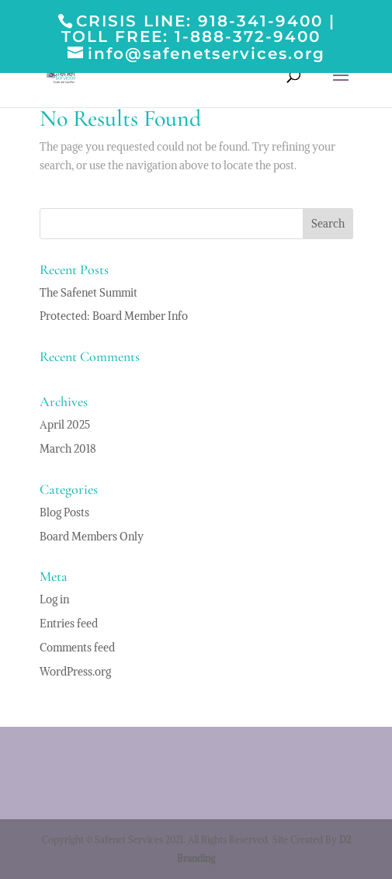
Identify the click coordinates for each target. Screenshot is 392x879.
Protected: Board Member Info (114, 316)
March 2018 (68, 449)
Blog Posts (64, 512)
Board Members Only (92, 537)
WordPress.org (75, 672)
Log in (54, 599)
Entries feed (69, 624)
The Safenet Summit (88, 293)
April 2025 (65, 425)
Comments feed (77, 648)
